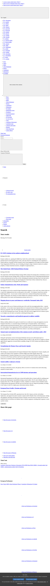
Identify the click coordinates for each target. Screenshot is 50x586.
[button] (26, 179)
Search (2, 136)
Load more (3, 403)
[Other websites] (26, 85)
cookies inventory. (29, 585)
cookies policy (20, 585)
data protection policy (42, 583)
